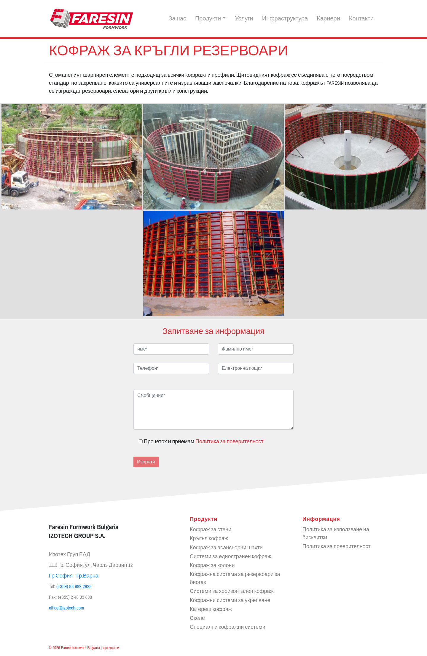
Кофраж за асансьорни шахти (226, 547)
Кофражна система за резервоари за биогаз (235, 578)
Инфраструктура (285, 18)
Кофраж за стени (210, 529)
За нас (177, 18)
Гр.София (61, 575)
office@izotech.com (66, 607)
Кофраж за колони (212, 565)
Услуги (244, 18)
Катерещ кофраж (211, 609)
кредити (111, 648)
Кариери (328, 18)
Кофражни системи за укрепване (230, 600)
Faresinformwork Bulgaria (80, 648)
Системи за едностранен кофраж (230, 556)
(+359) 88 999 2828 (74, 586)
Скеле (197, 618)
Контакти (361, 18)
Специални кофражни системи (227, 627)
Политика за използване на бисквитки (335, 533)
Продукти (208, 18)
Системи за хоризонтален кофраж (231, 591)
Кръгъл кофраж (209, 538)
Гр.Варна (87, 575)
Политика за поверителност (229, 441)
